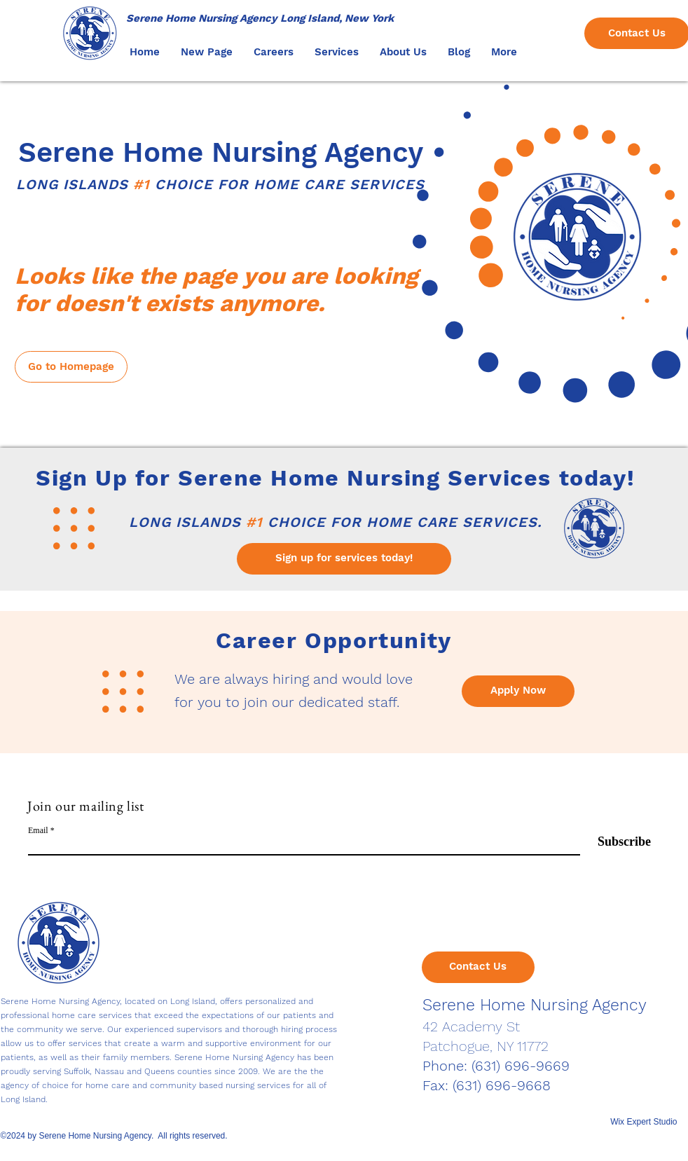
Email (38, 830)
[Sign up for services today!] (344, 559)
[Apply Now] (518, 691)
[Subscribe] (615, 842)
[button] (273, 51)
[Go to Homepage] (71, 367)
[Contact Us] (478, 967)
